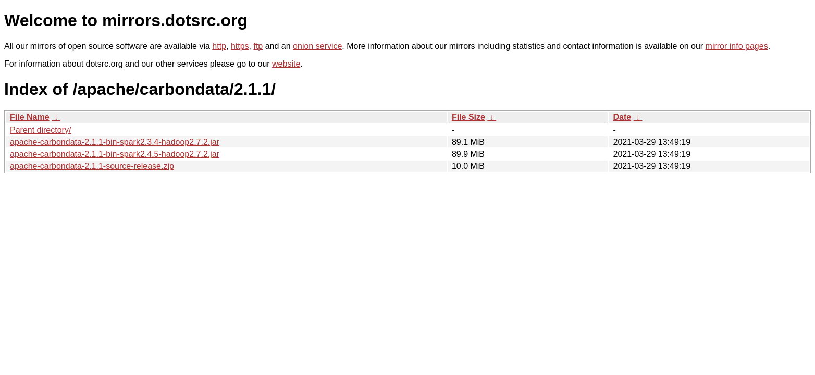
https (240, 46)
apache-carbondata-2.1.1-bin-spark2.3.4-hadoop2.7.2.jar (114, 142)
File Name (30, 117)
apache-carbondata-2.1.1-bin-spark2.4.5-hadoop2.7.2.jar (114, 153)
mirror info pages (737, 46)
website (286, 63)
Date (622, 117)
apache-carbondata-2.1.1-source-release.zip (92, 165)
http (219, 46)
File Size (468, 117)
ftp (258, 46)
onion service (317, 46)
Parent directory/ (40, 130)
